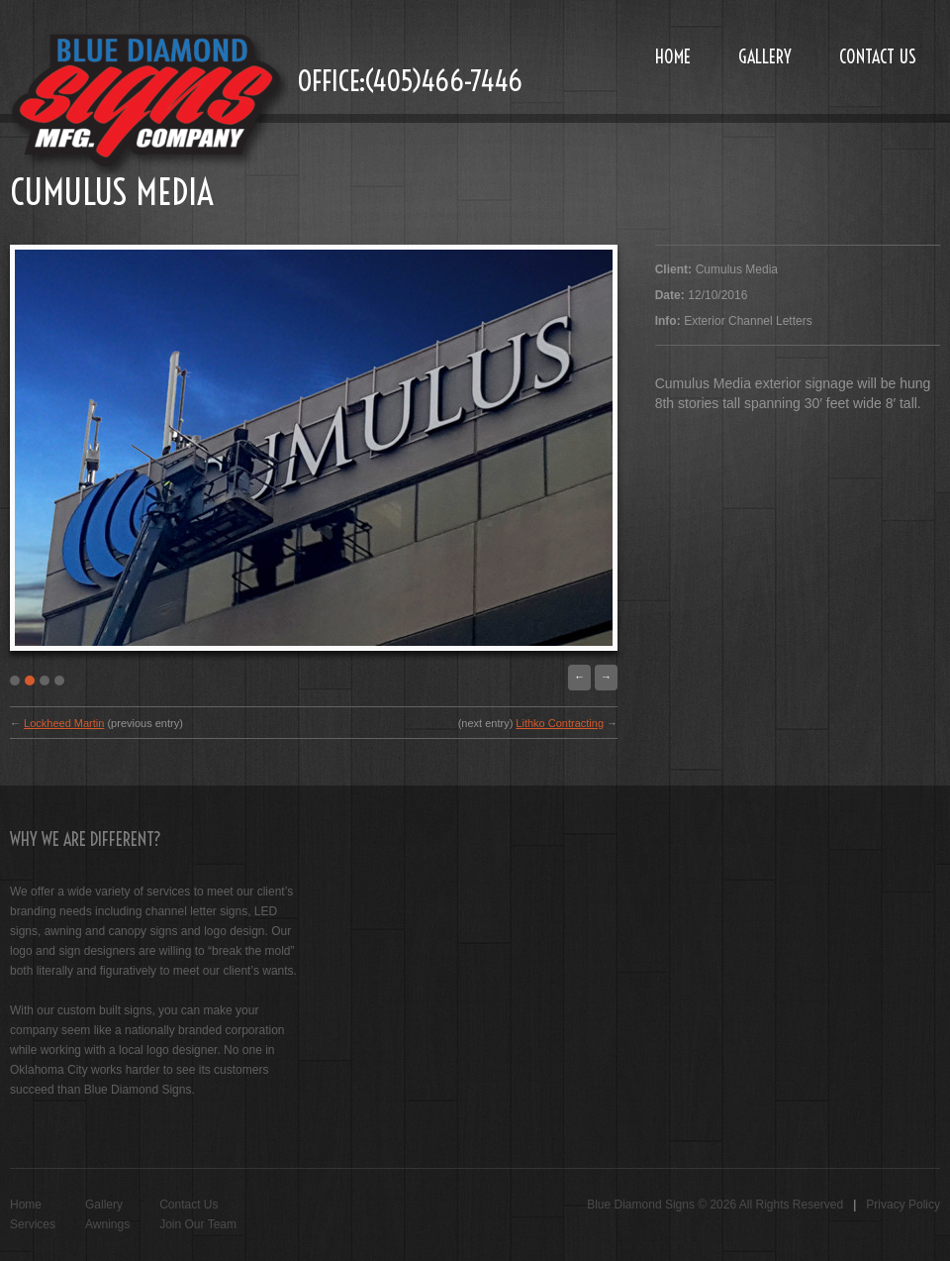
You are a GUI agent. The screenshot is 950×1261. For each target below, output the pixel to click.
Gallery (765, 57)
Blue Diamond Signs (641, 1204)
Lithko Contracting (560, 723)
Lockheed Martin (64, 723)
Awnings (107, 1224)
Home (673, 57)
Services (32, 1224)
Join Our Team (198, 1224)
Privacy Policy (903, 1204)
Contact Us (877, 57)
